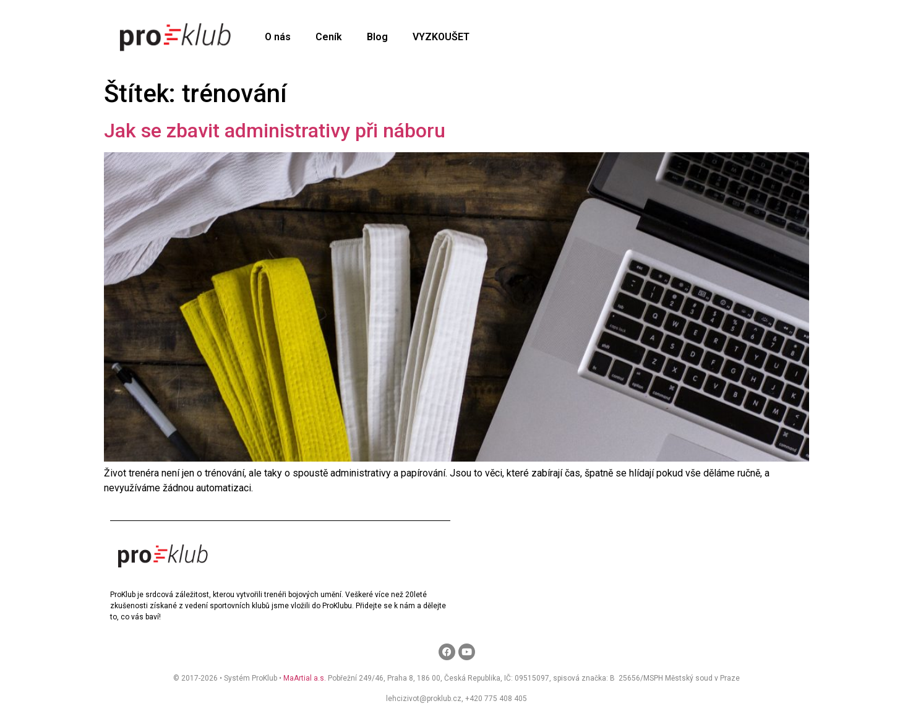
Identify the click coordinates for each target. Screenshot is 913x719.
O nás (278, 37)
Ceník (328, 37)
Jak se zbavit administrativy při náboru (274, 130)
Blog (377, 37)
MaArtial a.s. (304, 678)
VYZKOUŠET (441, 37)
